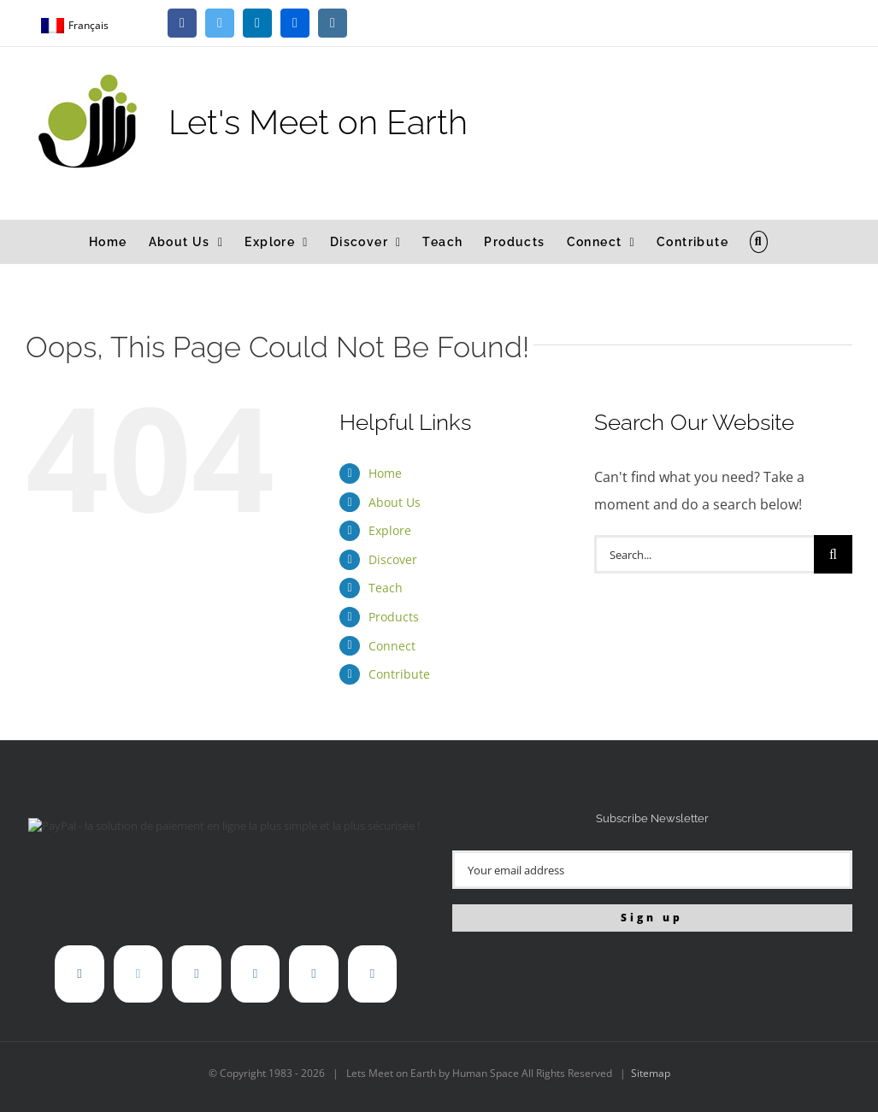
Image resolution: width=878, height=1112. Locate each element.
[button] (759, 242)
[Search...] (704, 554)
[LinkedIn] (196, 974)
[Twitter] (138, 974)
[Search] (833, 554)
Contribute (399, 674)
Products (393, 617)
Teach (385, 588)
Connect (391, 646)
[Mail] (372, 974)
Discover (392, 559)
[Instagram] (313, 974)
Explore (389, 530)
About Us (394, 502)
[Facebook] (79, 974)
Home (385, 473)
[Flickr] (255, 974)
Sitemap (650, 1073)
